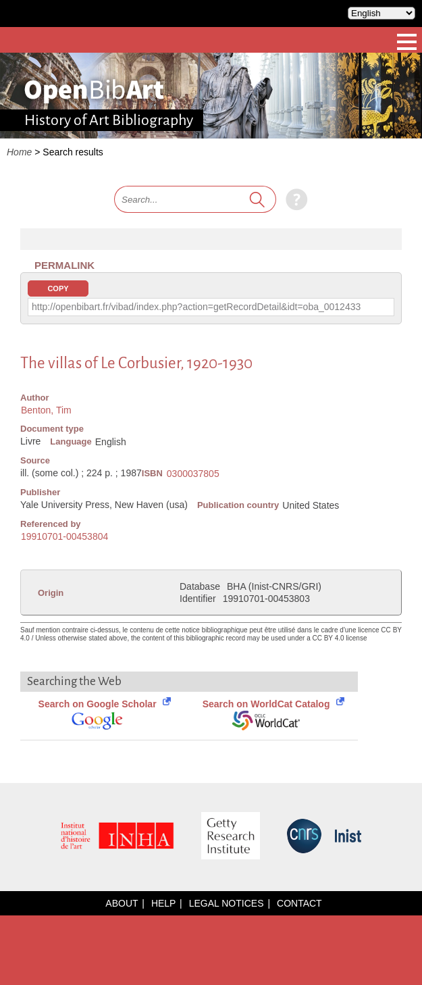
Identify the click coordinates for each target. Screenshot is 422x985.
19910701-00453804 (64, 536)
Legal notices (226, 903)
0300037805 (193, 473)
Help (163, 903)
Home (19, 152)
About (121, 903)
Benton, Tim (46, 410)
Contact (299, 903)
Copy (57, 288)
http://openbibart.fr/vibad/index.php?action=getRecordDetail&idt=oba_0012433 (196, 306)
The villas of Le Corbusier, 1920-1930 (136, 363)
